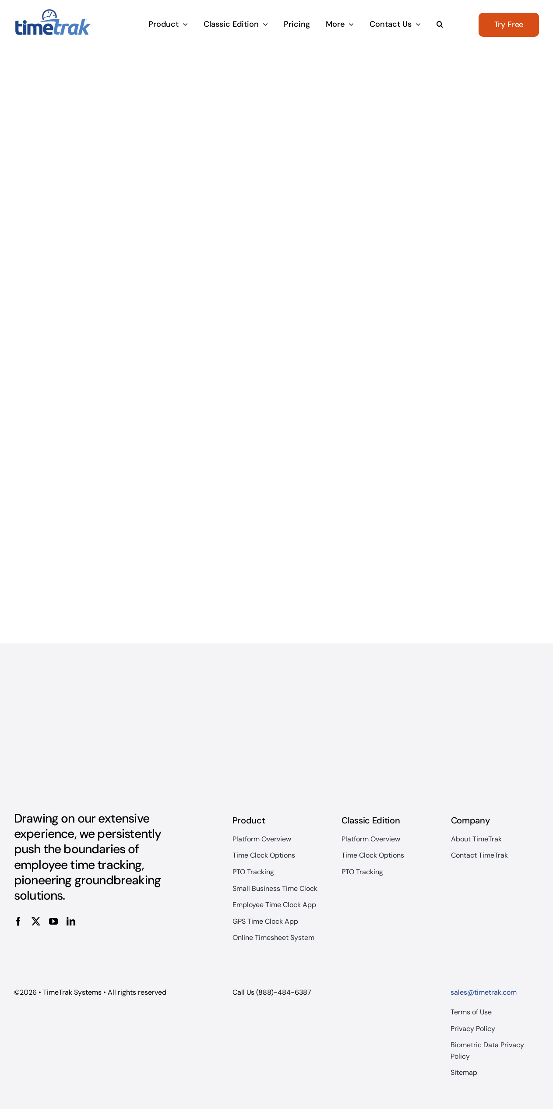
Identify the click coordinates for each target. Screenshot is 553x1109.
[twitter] (36, 921)
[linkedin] (71, 921)
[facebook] (18, 921)
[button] (440, 25)
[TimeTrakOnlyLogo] (53, 12)
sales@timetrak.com (484, 992)
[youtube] (53, 921)
